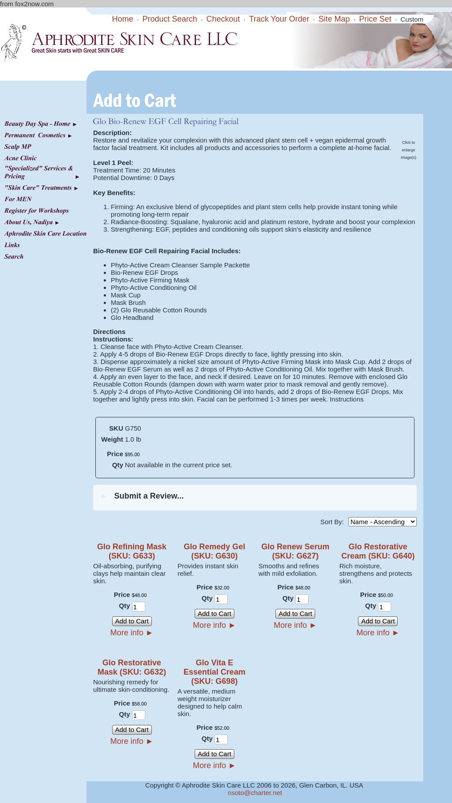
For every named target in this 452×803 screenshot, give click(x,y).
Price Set (375, 19)
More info (132, 632)
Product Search (170, 19)
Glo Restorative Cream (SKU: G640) (377, 551)
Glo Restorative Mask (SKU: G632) (132, 667)
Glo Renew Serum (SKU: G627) (295, 551)
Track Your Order (279, 19)
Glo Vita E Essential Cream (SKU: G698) (214, 672)
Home (122, 19)
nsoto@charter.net (255, 792)
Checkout (223, 19)
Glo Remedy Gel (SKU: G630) (214, 551)
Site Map (334, 19)
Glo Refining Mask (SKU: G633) (131, 551)
